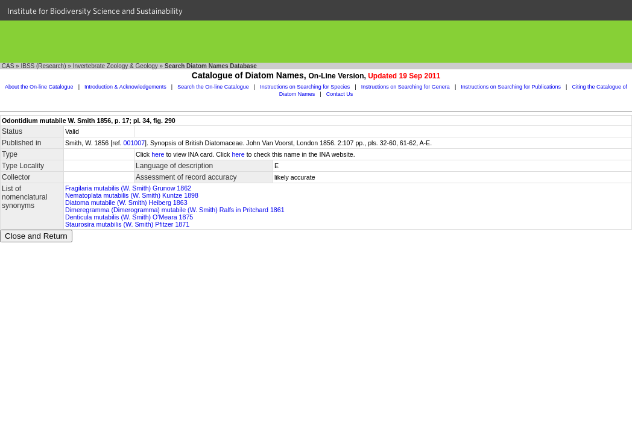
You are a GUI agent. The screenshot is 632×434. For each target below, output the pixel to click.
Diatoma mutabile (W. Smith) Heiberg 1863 (126, 202)
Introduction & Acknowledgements (125, 87)
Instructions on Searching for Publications (511, 87)
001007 (134, 142)
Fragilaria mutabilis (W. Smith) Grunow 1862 (128, 188)
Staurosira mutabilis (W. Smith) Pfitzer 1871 (127, 224)
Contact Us (339, 94)
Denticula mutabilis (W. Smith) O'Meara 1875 (129, 217)
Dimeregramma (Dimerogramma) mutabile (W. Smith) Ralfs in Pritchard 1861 (175, 209)
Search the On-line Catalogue (213, 87)
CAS (8, 66)
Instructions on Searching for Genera (405, 87)
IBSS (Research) (43, 66)
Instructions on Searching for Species (305, 87)
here (157, 154)
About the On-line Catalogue (39, 87)
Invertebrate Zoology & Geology (115, 66)
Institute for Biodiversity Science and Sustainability (95, 11)
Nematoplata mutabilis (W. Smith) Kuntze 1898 (131, 195)
